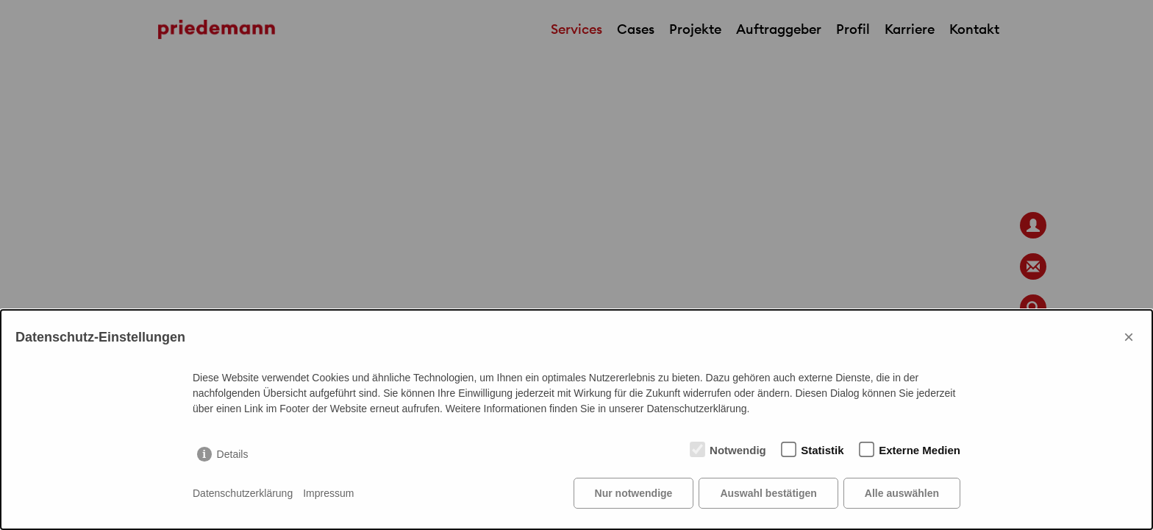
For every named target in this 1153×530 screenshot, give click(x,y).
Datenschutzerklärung (243, 493)
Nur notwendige (634, 493)
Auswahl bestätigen (768, 493)
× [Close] (1129, 337)
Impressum (328, 493)
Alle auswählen (902, 493)
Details (233, 454)
